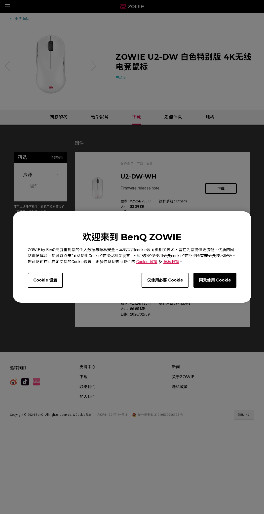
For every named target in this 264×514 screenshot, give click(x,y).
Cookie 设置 (45, 280)
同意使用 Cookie (215, 280)
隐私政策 (171, 261)
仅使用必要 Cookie (165, 280)
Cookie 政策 (146, 261)
